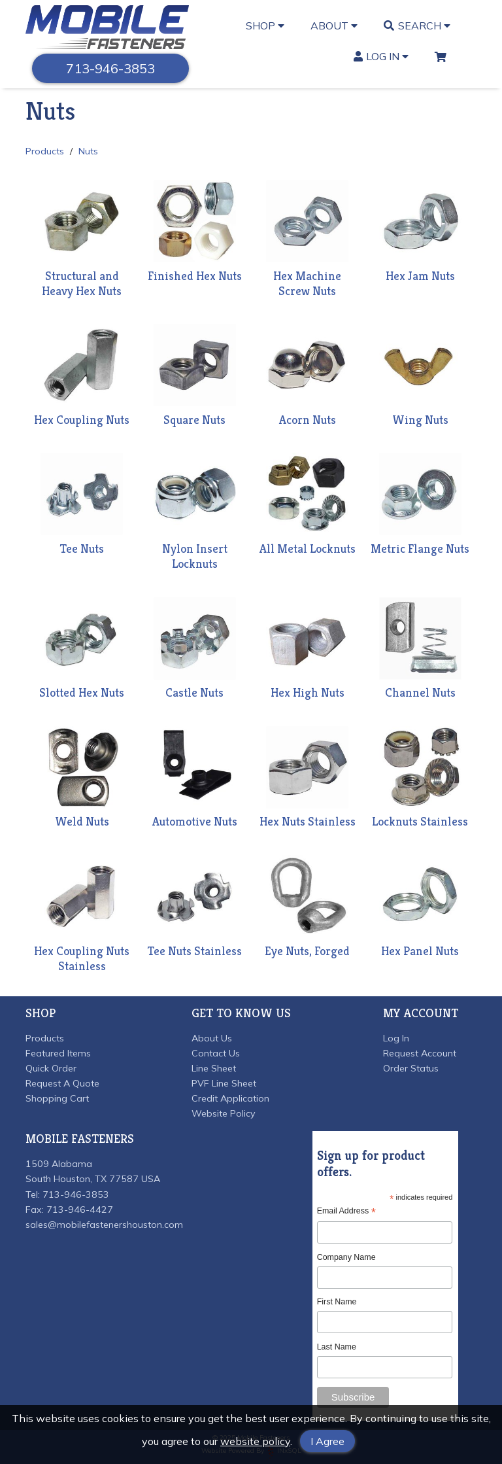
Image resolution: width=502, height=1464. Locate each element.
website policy (255, 1441)
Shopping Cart (57, 1098)
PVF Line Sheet (224, 1083)
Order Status (411, 1068)
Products (44, 151)
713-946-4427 (79, 1209)
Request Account (419, 1053)
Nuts (88, 151)
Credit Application (230, 1098)
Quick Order (50, 1068)
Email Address (346, 1211)
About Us (212, 1038)
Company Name (346, 1257)
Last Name (336, 1346)
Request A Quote (62, 1083)
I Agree (327, 1441)
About (334, 25)
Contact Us (216, 1053)
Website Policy (224, 1113)
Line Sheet (214, 1068)
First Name (337, 1301)
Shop (265, 25)
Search (417, 25)
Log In (381, 56)
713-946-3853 (110, 68)
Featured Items (58, 1053)
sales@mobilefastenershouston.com (104, 1224)
